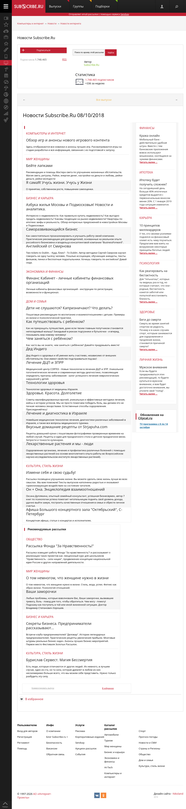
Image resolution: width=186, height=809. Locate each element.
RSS (64, 59)
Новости (52, 23)
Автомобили (111, 734)
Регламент (23, 742)
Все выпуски (104, 99)
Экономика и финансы (44, 272)
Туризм (108, 740)
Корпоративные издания (89, 736)
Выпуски (59, 4)
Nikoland (178, 793)
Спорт (142, 731)
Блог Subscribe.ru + (57, 736)
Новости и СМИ (148, 742)
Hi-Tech (108, 767)
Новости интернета (70, 23)
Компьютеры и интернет (30, 23)
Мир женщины (37, 159)
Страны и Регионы (149, 748)
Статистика (85, 74)
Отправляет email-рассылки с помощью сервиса (99, 14)
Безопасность (54, 742)
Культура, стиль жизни (44, 466)
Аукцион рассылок (86, 748)
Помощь (22, 748)
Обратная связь (55, 754)
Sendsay (79, 742)
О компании (53, 731)
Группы (82, 4)
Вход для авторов (27, 731)
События (80, 754)
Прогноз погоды (148, 736)
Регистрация (24, 736)
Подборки (106, 4)
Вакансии (51, 748)
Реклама (80, 731)
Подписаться (43, 50)
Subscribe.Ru (91, 65)
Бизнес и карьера (39, 198)
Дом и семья (36, 301)
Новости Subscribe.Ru (36, 37)
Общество (34, 539)
